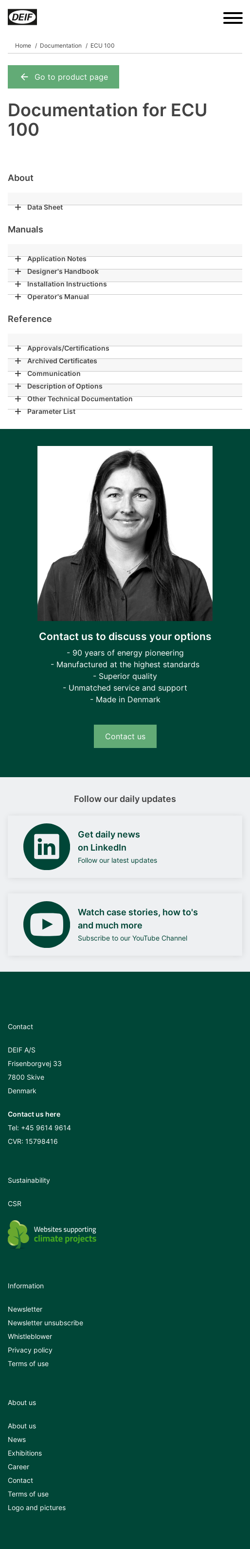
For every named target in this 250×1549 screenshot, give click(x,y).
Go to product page (63, 76)
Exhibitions (25, 1453)
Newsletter (25, 1309)
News (17, 1439)
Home (23, 45)
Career (18, 1466)
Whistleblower (30, 1336)
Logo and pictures (37, 1507)
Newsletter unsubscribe (45, 1322)
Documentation (61, 45)
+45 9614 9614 (46, 1127)
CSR (14, 1203)
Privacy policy (30, 1350)
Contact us (125, 736)
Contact (20, 1480)
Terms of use (28, 1363)
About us (22, 1426)
